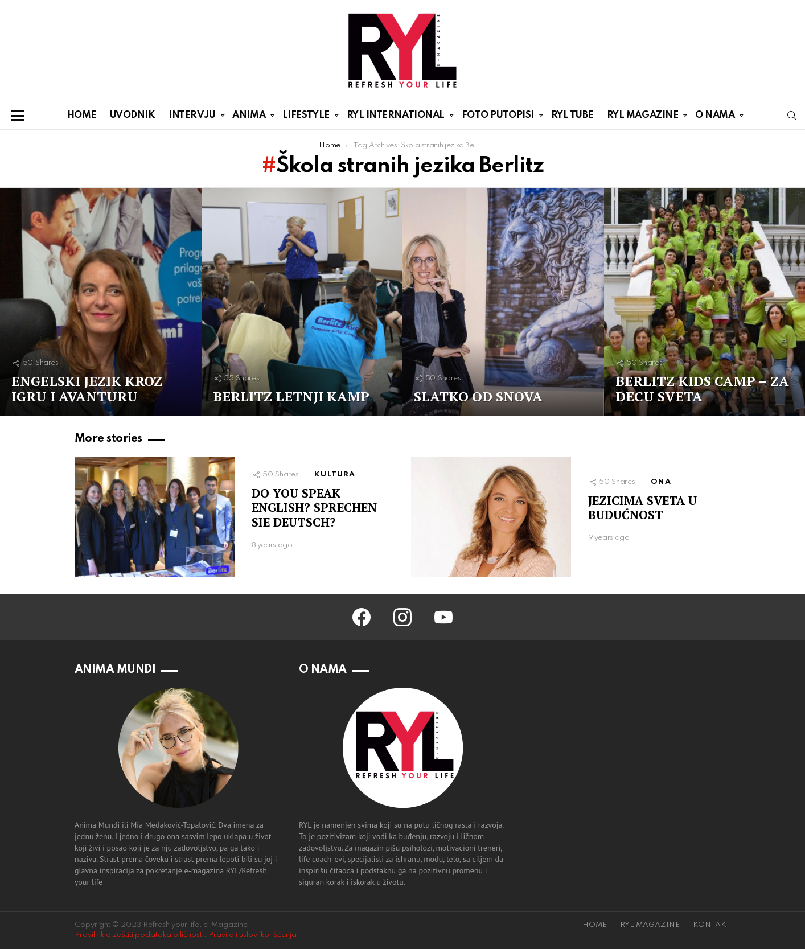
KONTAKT (711, 925)
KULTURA (334, 474)
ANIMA (248, 117)
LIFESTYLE (306, 117)
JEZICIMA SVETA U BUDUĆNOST (642, 507)
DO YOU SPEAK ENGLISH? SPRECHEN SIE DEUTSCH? (314, 507)
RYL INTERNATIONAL (396, 117)
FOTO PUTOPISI (498, 117)
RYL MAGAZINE (643, 117)
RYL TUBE (572, 115)
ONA (661, 482)
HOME (81, 115)
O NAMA (714, 117)
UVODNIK (132, 115)
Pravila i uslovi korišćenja (252, 935)
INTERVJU (192, 117)
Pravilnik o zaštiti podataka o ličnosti (139, 935)
